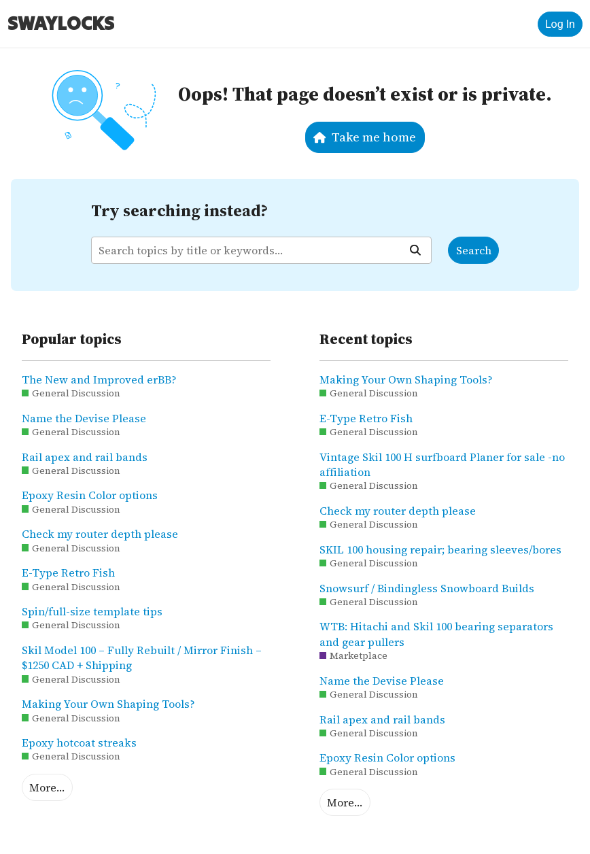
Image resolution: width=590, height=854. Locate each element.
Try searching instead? (179, 210)
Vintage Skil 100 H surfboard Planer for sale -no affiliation (442, 464)
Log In (560, 24)
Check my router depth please (100, 533)
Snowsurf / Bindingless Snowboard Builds (426, 588)
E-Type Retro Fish (68, 572)
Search (473, 250)
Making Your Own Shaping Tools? (108, 703)
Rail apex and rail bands (85, 456)
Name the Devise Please (84, 418)
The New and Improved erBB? (99, 379)
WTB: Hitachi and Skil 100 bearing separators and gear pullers (436, 634)
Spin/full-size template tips (92, 611)
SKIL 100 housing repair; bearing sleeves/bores (440, 549)
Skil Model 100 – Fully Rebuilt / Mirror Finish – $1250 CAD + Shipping (142, 657)
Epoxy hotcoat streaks (79, 742)
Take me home (364, 137)
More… (47, 787)
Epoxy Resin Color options (90, 495)
